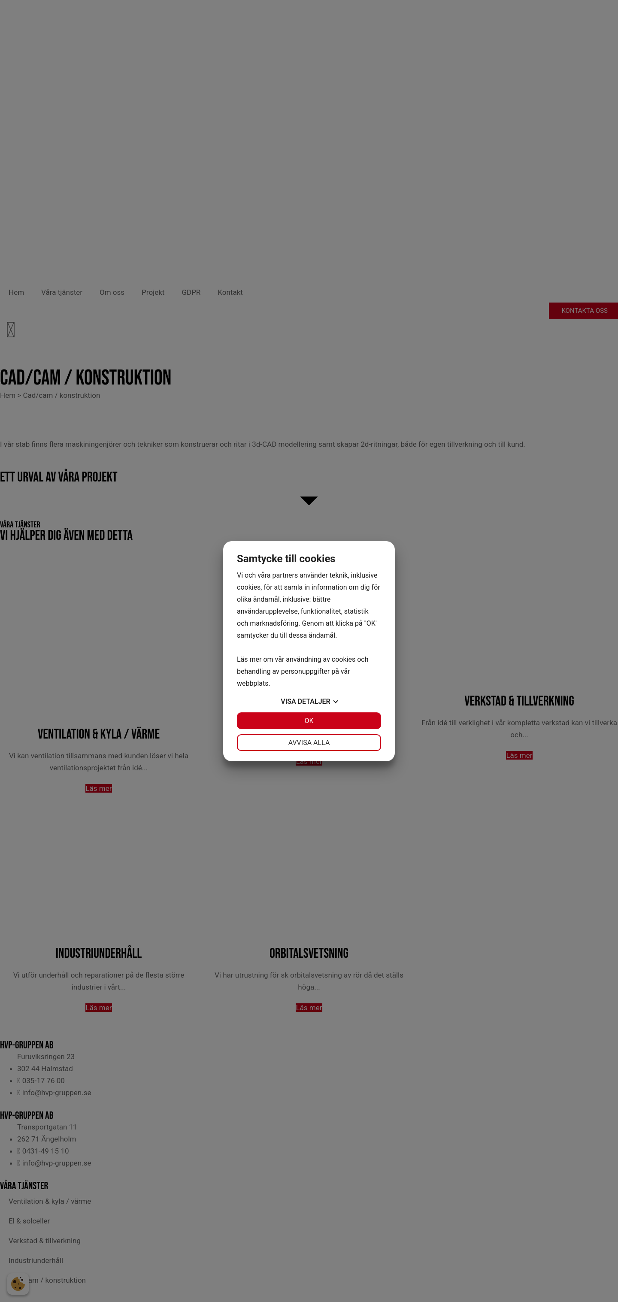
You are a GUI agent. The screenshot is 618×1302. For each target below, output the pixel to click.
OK (308, 721)
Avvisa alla (309, 743)
